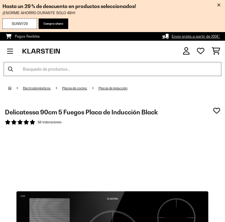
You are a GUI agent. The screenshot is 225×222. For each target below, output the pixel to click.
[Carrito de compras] (216, 51)
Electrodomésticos (37, 88)
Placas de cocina (74, 88)
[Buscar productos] (112, 69)
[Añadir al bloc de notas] (216, 110)
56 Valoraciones (49, 122)
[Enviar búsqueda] (10, 69)
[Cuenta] (186, 51)
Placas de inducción (112, 88)
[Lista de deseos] (200, 51)
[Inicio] (15, 88)
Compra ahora (53, 23)
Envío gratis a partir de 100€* (196, 36)
